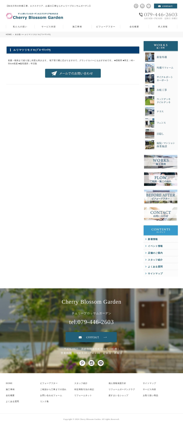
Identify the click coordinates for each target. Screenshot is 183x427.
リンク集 (44, 401)
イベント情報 (155, 246)
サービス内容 (49, 26)
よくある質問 (155, 266)
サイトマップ (155, 273)
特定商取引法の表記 (84, 389)
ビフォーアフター (105, 26)
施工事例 (77, 26)
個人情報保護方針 (117, 383)
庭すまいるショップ (118, 395)
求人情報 (163, 26)
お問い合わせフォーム (51, 395)
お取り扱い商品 (150, 395)
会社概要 (134, 26)
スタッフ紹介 (155, 260)
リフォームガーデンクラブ (122, 389)
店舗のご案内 (155, 253)
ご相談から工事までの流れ (53, 389)
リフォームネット (83, 395)
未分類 (18, 34)
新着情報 (153, 239)
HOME (9, 34)
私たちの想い (20, 26)
